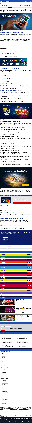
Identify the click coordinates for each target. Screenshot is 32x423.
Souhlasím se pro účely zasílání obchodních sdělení (12, 328)
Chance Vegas (3, 357)
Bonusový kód (5, 238)
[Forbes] (19, 273)
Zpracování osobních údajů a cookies (20, 418)
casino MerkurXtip (21, 95)
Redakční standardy (8, 418)
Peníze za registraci (4, 372)
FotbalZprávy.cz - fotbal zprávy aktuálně (6, 338)
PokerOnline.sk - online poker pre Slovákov (22, 346)
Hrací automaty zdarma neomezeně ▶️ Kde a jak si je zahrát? (23, 308)
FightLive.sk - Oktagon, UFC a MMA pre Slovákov (8, 345)
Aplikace (4, 241)
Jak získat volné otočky (4, 376)
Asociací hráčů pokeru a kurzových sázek (24, 409)
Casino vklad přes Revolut (5, 403)
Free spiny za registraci (4, 373)
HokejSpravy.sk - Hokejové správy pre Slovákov (22, 342)
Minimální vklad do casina (5, 398)
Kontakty (4, 418)
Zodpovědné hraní (12, 409)
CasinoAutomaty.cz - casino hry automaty (22, 338)
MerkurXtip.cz (11, 73)
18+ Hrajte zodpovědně (29, 418)
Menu (30, 1)
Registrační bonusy (4, 369)
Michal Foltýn (10, 7)
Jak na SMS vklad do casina (5, 399)
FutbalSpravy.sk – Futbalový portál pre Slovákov (7, 346)
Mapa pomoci (23, 415)
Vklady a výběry (5, 239)
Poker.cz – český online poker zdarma (21, 341)
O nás (1, 418)
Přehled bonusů (5, 237)
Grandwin (3, 362)
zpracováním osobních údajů (9, 328)
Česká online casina (4, 380)
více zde (10, 246)
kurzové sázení (13, 138)
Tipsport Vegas (3, 353)
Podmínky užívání (13, 418)
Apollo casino (3, 361)
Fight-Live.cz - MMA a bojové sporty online (7, 337)
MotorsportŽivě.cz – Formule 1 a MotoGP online (7, 342)
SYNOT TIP (3, 365)
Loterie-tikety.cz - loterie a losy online (21, 337)
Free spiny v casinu (6, 240)
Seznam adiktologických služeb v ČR (17, 415)
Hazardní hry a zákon (4, 384)
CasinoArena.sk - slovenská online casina (22, 345)
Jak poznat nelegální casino (5, 392)
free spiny (5, 126)
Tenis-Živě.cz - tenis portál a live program (7, 341)
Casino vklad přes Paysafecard (5, 402)
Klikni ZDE (3, 51)
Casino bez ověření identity (5, 391)
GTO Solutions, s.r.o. (4, 419)
